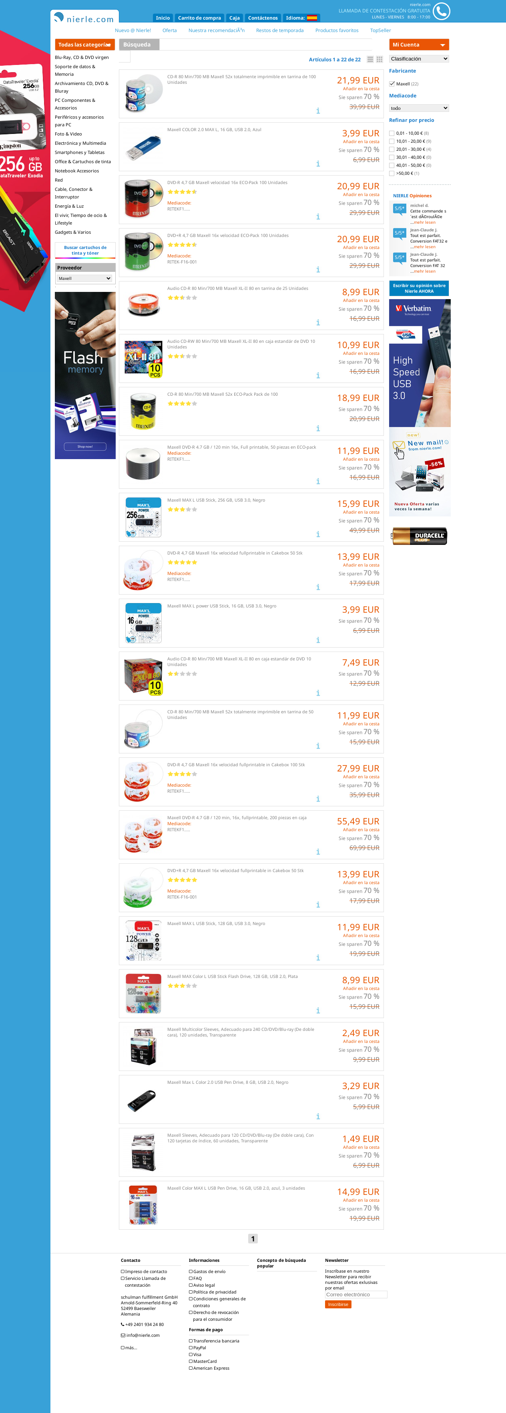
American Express (210, 1368)
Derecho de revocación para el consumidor (215, 1316)
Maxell (403, 84)
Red (59, 180)
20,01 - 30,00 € (410, 149)
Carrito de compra (199, 17)
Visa (196, 1354)
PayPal (198, 1347)
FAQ (196, 1278)
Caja (234, 17)
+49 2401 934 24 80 (143, 1324)
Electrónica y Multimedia (80, 143)
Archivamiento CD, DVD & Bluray (81, 87)
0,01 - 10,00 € (409, 133)
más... (130, 1347)
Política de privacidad (214, 1292)
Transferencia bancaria (215, 1341)
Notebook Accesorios (77, 171)
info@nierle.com (141, 1335)
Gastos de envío (208, 1271)
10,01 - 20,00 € (410, 141)
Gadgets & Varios (73, 232)
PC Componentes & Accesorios (75, 104)
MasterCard (204, 1361)
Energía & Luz (69, 206)
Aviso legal (203, 1285)
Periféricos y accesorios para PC (79, 121)
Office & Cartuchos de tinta (83, 161)
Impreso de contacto (145, 1271)
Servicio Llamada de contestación (144, 1281)
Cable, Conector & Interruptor (73, 193)
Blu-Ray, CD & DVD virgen (82, 57)
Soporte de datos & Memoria (75, 70)
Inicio (163, 17)
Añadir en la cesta (361, 88)
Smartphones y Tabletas (79, 152)
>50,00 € (404, 173)
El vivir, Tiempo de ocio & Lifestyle (81, 219)
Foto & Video (68, 134)
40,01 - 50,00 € (410, 165)
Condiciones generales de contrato (218, 1302)
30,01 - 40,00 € (410, 157)
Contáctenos (263, 17)
